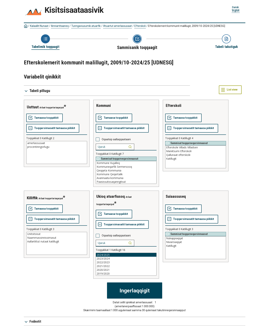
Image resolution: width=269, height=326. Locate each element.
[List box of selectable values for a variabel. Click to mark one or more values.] (56, 152)
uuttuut (33, 107)
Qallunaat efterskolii (195, 155)
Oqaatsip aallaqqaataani (116, 139)
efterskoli (173, 105)
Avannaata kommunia (126, 178)
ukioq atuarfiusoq (110, 196)
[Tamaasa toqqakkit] (44, 118)
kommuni (103, 105)
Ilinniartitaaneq (60, 25)
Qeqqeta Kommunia (126, 170)
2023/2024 (126, 258)
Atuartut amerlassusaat (117, 25)
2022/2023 (126, 262)
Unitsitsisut (56, 234)
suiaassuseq (176, 196)
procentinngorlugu (56, 147)
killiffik (32, 198)
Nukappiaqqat (195, 238)
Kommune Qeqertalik (126, 174)
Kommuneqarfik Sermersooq (126, 167)
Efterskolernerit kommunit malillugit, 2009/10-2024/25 (186, 25)
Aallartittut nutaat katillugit (56, 241)
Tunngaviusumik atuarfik (86, 25)
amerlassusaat (56, 143)
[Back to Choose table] (45, 41)
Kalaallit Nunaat (39, 25)
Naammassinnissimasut (56, 238)
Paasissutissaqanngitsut (126, 182)
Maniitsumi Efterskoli (195, 151)
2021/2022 (126, 266)
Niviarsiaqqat (195, 242)
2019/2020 (126, 273)
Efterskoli (140, 25)
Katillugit (195, 159)
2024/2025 (126, 255)
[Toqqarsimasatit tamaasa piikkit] (52, 128)
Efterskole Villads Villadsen (195, 147)
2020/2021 (126, 270)
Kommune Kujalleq (126, 163)
